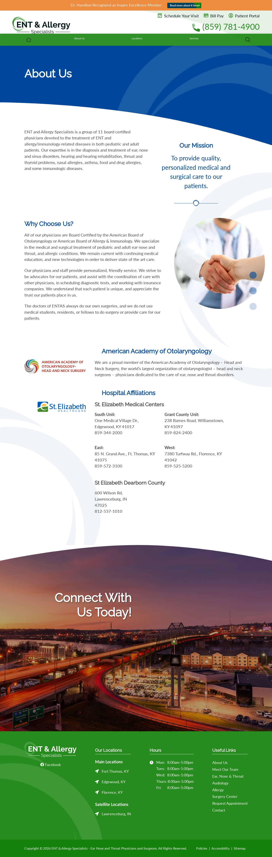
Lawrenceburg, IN (116, 814)
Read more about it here (184, 5)
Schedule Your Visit (178, 15)
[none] (141, 40)
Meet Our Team (225, 769)
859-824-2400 (178, 432)
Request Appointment (230, 803)
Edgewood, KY (113, 781)
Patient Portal (244, 15)
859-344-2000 (108, 432)
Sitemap (240, 848)
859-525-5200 (178, 466)
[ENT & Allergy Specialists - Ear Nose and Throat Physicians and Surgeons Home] (41, 27)
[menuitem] (111, 40)
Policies (201, 848)
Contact (218, 810)
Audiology (220, 783)
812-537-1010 (108, 511)
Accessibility (220, 848)
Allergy (218, 790)
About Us (220, 762)
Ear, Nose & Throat (227, 776)
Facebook (50, 764)
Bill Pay (214, 15)
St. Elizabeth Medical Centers (129, 404)
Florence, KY (112, 792)
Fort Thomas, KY (115, 771)
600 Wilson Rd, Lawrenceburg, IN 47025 (111, 498)
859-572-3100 (108, 466)
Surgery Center (224, 796)
